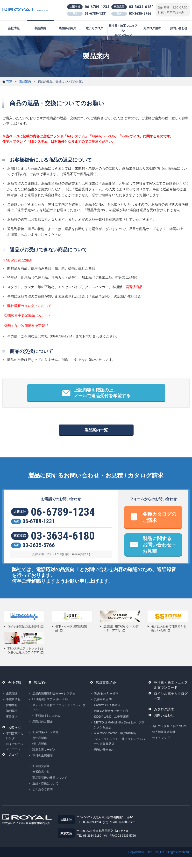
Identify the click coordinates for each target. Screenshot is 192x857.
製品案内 (40, 28)
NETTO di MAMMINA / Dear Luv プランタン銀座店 (119, 725)
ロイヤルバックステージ (14, 746)
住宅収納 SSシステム (46, 715)
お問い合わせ (178, 28)
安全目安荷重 (41, 766)
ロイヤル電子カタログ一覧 (171, 696)
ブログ (13, 755)
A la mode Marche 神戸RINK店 (115, 733)
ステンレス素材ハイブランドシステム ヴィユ (58, 707)
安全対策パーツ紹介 (45, 732)
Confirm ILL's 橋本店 (107, 705)
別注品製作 (39, 738)
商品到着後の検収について (49, 777)
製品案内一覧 (96, 430)
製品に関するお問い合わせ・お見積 (159, 545)
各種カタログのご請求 (159, 517)
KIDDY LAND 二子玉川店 (111, 716)
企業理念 (12, 693)
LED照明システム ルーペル (50, 699)
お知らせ (14, 727)
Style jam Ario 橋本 (106, 693)
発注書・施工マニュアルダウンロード (122, 30)
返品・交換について (45, 783)
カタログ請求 (152, 28)
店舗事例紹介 (67, 28)
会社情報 (13, 28)
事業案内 (12, 716)
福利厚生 (12, 711)
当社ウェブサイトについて (169, 726)
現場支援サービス (44, 749)
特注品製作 (39, 743)
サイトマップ (161, 737)
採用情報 (12, 705)
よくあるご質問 (42, 789)
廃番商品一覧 (41, 772)
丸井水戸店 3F (103, 699)
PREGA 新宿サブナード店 (111, 711)
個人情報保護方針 (163, 732)
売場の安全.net (103, 749)
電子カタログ (94, 28)
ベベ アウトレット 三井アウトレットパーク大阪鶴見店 (119, 741)
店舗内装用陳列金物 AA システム (53, 693)
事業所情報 (13, 699)
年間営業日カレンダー (14, 736)
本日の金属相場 (42, 755)
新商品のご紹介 (42, 721)
